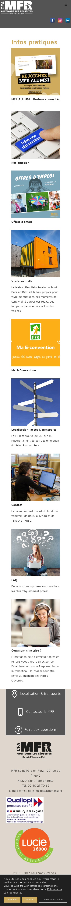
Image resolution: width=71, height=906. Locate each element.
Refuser (30, 899)
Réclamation (20, 162)
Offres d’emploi (22, 222)
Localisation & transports (40, 694)
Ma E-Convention (23, 370)
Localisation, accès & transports (33, 429)
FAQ (14, 580)
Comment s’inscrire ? (26, 650)
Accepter (12, 899)
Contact (16, 505)
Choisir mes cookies (53, 899)
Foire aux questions (40, 730)
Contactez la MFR (40, 712)
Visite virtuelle (21, 281)
